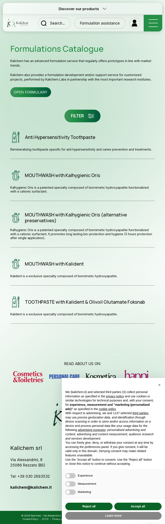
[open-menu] (153, 23)
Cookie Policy (30, 519)
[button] (159, 384)
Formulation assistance (100, 23)
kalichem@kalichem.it (31, 487)
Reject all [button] (88, 506)
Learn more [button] (113, 515)
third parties (140, 413)
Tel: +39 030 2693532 (30, 476)
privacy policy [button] (115, 396)
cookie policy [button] (107, 409)
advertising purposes (91, 430)
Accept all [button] (138, 506)
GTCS (45, 519)
